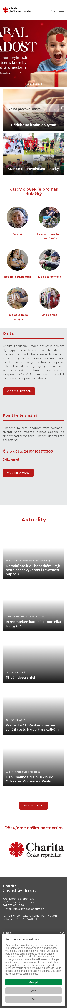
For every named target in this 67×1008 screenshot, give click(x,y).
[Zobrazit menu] (61, 10)
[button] (7, 38)
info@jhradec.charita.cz (28, 908)
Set (34, 999)
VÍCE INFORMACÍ (18, 472)
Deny (33, 990)
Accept (33, 982)
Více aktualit (33, 805)
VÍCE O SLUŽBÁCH (19, 391)
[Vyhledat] (53, 10)
